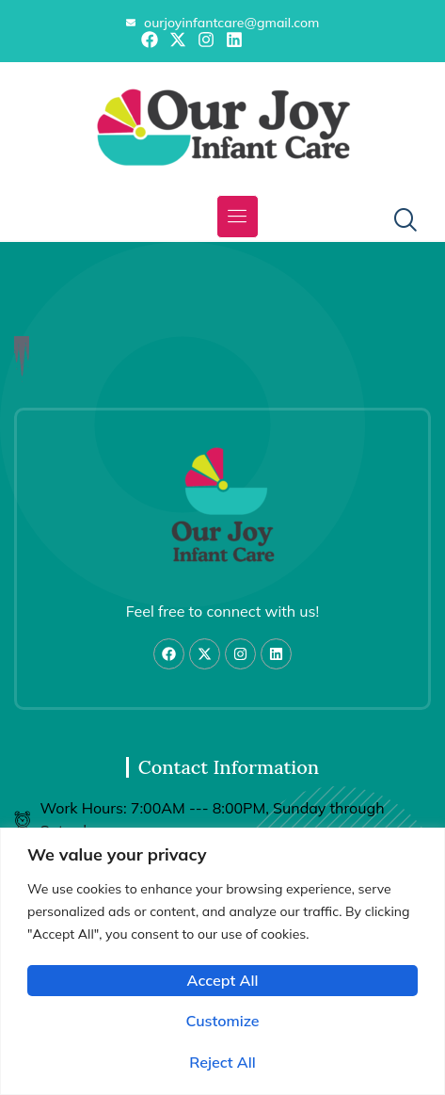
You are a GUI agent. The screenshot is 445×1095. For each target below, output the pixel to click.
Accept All (223, 980)
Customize (222, 1020)
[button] (237, 216)
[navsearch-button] (398, 221)
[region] (222, 961)
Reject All (222, 1062)
